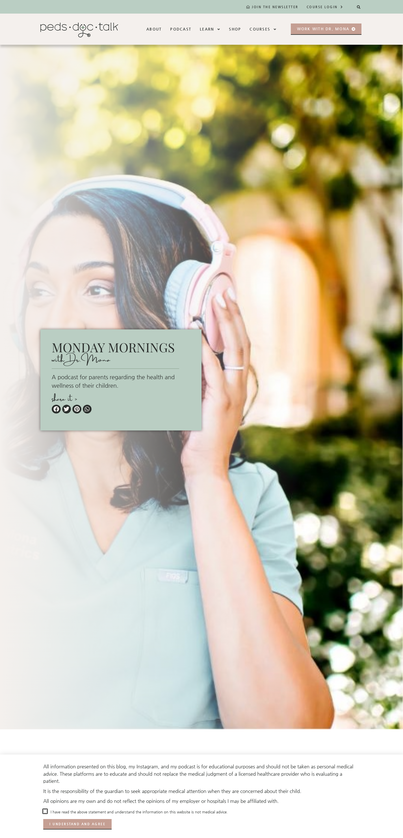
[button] (358, 6)
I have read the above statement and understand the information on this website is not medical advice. (138, 812)
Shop (235, 29)
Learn (210, 29)
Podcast (180, 29)
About (154, 29)
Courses (263, 29)
